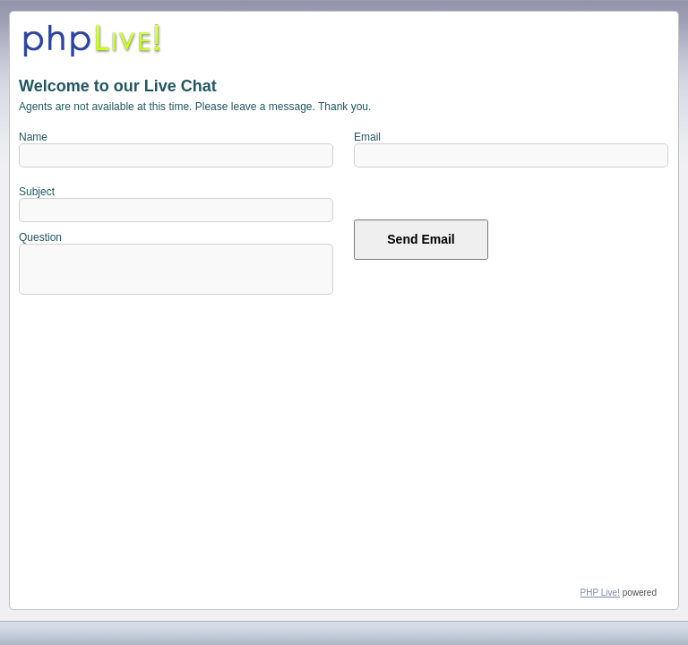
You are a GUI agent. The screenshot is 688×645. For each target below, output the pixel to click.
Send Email (420, 243)
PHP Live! (600, 593)
